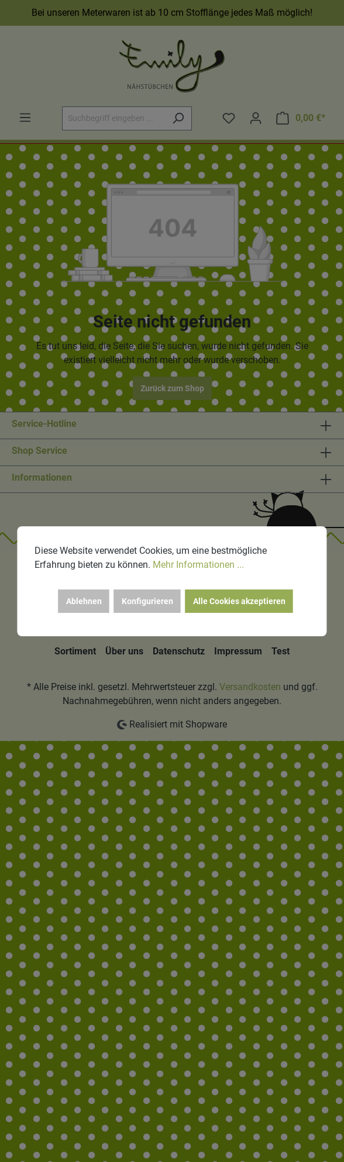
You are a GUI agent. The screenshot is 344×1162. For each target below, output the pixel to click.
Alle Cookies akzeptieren (239, 601)
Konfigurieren (147, 601)
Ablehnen (84, 601)
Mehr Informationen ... (198, 564)
